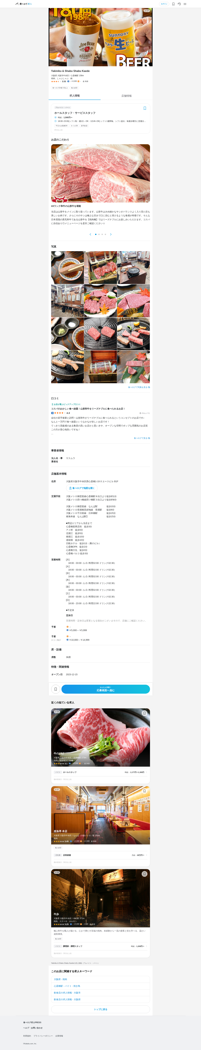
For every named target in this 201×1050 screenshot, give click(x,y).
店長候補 (67, 855)
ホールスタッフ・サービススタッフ (74, 113)
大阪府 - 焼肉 (60, 979)
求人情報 (74, 95)
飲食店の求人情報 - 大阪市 (67, 992)
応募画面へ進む (105, 689)
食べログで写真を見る (137, 387)
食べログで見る (140, 438)
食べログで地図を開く (83, 488)
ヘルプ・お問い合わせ (33, 1028)
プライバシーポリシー (43, 1036)
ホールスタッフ (70, 772)
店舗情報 (126, 95)
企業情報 (59, 1036)
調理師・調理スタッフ (72, 946)
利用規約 (27, 1036)
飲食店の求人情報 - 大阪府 (67, 999)
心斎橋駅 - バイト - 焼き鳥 (67, 986)
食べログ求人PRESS (32, 1022)
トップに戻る (100, 1009)
